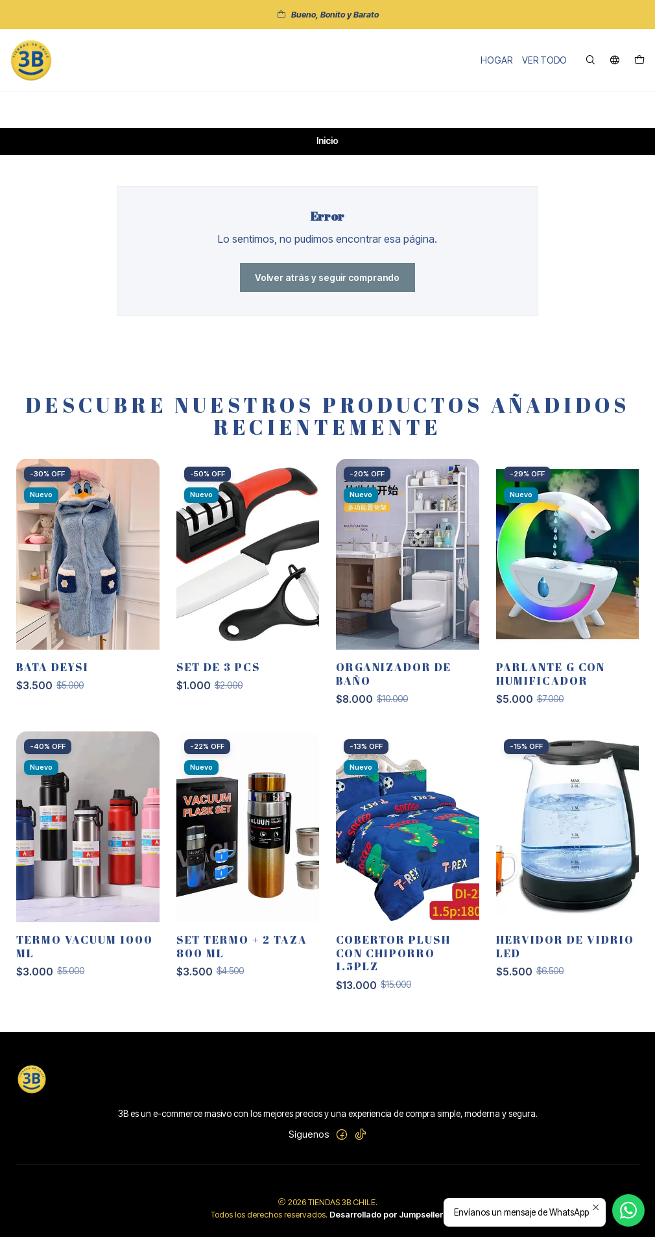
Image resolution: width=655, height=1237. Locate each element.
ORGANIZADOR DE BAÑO (393, 681)
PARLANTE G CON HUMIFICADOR (550, 681)
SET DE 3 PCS (218, 674)
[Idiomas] (614, 60)
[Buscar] (590, 60)
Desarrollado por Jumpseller (386, 1214)
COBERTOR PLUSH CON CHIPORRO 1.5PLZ (393, 959)
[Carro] (639, 60)
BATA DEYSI (52, 674)
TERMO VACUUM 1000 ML (84, 952)
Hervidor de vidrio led (565, 952)
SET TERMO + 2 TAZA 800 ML (241, 952)
